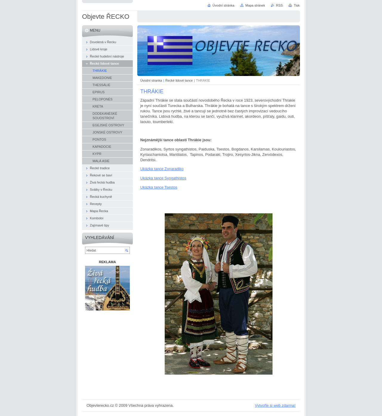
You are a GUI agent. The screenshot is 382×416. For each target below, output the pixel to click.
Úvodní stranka (151, 80)
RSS (279, 5)
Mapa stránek (255, 5)
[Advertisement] (107, 344)
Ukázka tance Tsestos (158, 187)
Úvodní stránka (223, 5)
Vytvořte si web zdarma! (275, 405)
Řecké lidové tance (179, 80)
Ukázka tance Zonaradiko (162, 169)
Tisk (297, 5)
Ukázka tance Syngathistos (163, 178)
